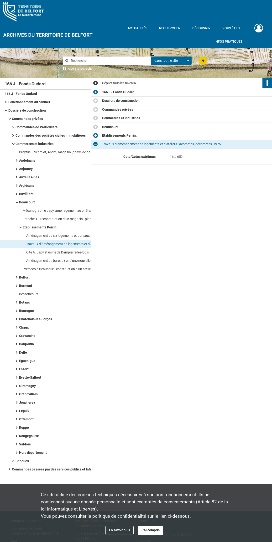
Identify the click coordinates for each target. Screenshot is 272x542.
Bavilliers (26, 194)
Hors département (33, 452)
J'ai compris (150, 530)
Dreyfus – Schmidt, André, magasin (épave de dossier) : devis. (64, 152)
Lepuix (24, 411)
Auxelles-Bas (29, 177)
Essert (24, 369)
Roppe (24, 427)
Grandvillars (28, 394)
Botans (24, 302)
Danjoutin (26, 344)
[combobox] (171, 61)
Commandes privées (27, 119)
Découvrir (201, 28)
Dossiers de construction (27, 110)
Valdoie (25, 444)
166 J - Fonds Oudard (21, 94)
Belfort (24, 277)
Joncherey (27, 402)
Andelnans (27, 160)
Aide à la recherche (80, 68)
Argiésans (26, 185)
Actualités (137, 28)
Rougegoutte (29, 436)
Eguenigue (27, 361)
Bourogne (26, 311)
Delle (23, 352)
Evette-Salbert (30, 377)
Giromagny (27, 386)
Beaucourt (27, 202)
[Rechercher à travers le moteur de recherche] (109, 60)
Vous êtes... (232, 28)
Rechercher (169, 28)
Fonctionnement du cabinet (29, 102)
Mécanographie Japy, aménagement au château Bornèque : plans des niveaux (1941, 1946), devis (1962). (70, 210)
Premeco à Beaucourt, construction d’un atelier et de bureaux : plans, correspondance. (70, 269)
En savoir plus (119, 530)
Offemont (26, 419)
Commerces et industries (34, 144)
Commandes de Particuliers (37, 127)
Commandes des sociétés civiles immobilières (51, 135)
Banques (22, 461)
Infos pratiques (228, 41)
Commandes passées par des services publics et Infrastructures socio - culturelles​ (59, 469)
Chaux (24, 327)
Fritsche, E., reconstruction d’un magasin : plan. (57, 219)
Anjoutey (26, 169)
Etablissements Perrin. (40, 227)
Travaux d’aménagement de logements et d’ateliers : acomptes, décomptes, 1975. (74, 244)
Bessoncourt (28, 294)
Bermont (25, 286)
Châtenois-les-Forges (35, 319)
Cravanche (27, 336)
